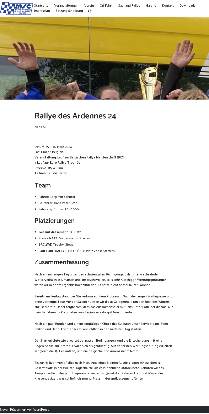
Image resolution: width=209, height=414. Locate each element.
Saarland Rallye (130, 5)
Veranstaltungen (66, 5)
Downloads (188, 5)
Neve (4, 410)
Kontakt (168, 5)
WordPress (41, 410)
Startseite (41, 5)
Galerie (151, 5)
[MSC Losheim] (16, 8)
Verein (89, 5)
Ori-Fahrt (106, 5)
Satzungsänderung (70, 10)
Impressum (42, 10)
